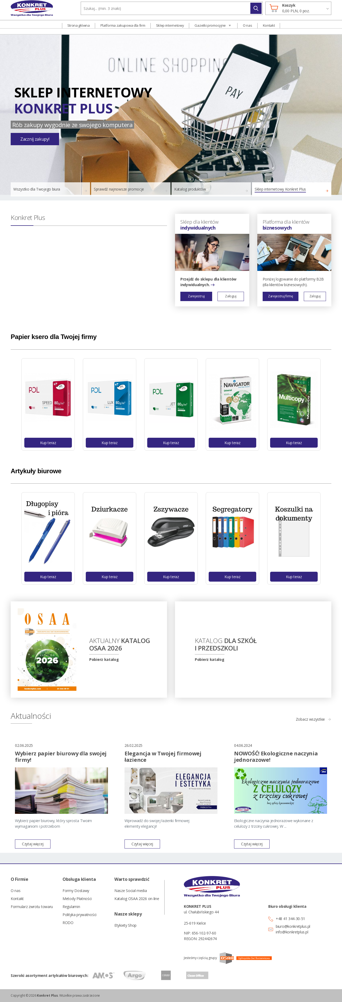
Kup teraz (48, 442)
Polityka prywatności (79, 914)
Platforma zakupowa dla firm (122, 28)
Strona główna (78, 28)
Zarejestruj (196, 296)
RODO (68, 922)
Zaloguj (230, 296)
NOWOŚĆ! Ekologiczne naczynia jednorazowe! (276, 756)
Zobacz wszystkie (310, 719)
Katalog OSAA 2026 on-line (136, 898)
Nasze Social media (130, 890)
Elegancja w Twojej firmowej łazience (163, 756)
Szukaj (256, 11)
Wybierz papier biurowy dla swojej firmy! (61, 756)
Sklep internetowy (170, 28)
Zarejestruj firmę (280, 296)
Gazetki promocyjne (210, 28)
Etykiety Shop (125, 925)
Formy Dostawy (76, 890)
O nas (247, 28)
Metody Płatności (77, 898)
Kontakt (269, 28)
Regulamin (71, 906)
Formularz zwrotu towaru (32, 906)
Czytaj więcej (33, 843)
